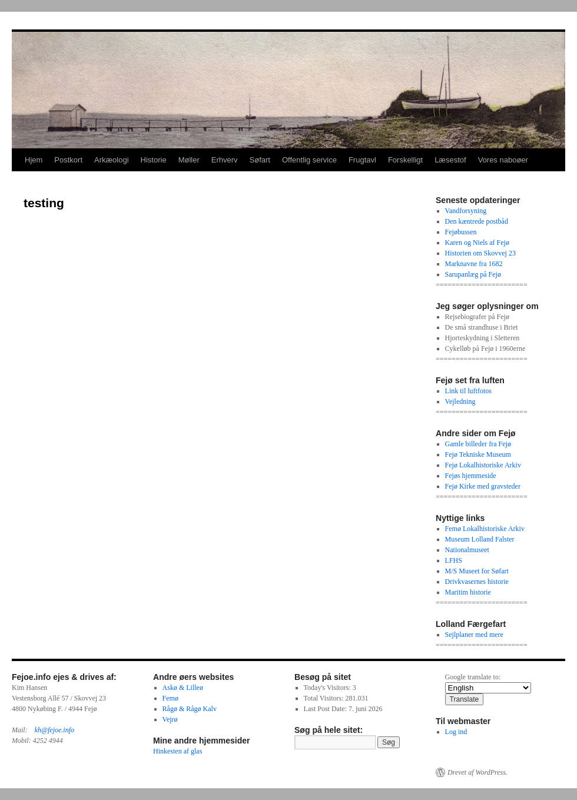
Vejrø (170, 719)
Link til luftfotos (468, 391)
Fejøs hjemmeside (470, 476)
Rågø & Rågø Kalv (190, 709)
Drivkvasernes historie (477, 581)
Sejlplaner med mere (474, 634)
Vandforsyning (466, 211)
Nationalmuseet (467, 550)
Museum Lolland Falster (480, 539)
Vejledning (460, 401)
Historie (154, 159)
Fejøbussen (461, 232)
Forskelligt (405, 159)
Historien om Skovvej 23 (480, 253)
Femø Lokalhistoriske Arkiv (485, 529)
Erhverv (224, 159)
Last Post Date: (326, 709)
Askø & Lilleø (183, 687)
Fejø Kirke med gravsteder (482, 486)
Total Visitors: (325, 698)
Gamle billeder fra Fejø (478, 444)
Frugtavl (362, 159)
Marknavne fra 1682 (474, 264)
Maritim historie (468, 592)
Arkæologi (111, 159)
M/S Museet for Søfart (477, 571)
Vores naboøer (503, 159)
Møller (189, 159)
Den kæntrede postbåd (476, 221)
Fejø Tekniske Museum (478, 454)
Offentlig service (309, 159)
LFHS (453, 560)
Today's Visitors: (328, 687)
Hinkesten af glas (177, 751)
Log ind (456, 732)
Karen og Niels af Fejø (477, 242)
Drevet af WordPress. (477, 772)
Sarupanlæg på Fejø (473, 274)
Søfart (260, 159)
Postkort (68, 159)
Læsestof (450, 159)
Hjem (33, 159)
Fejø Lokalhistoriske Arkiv (483, 465)
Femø (170, 698)
